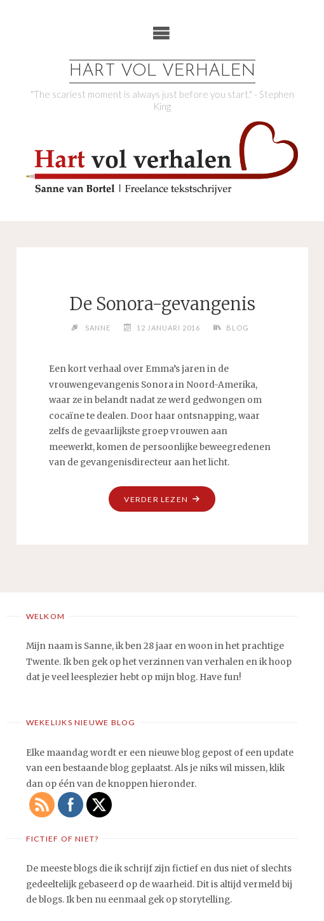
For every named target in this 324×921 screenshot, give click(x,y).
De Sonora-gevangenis (162, 304)
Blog (237, 328)
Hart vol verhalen (162, 71)
